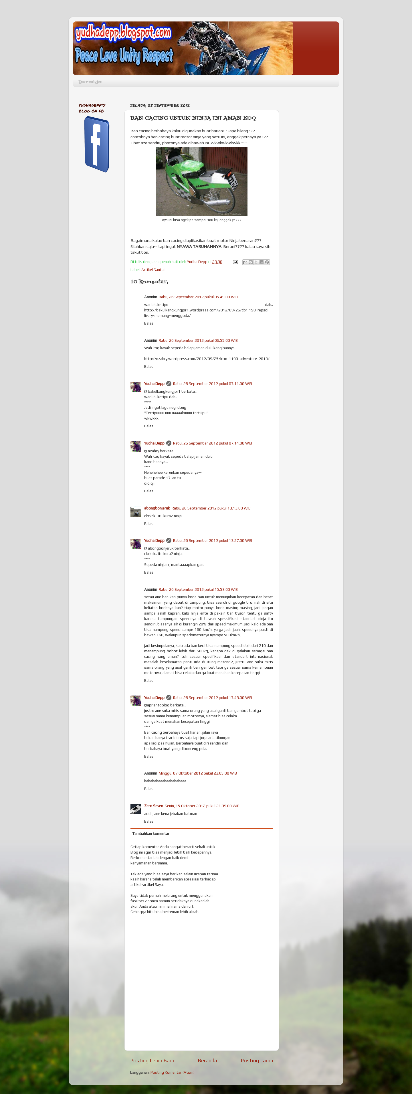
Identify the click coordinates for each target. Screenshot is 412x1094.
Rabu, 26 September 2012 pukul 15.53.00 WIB (198, 589)
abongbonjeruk (157, 508)
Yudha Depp (154, 383)
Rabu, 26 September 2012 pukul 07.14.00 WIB (212, 443)
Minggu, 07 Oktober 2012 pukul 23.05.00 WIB (198, 773)
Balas (148, 323)
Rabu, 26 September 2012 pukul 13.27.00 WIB (212, 540)
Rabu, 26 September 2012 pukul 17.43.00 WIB (212, 697)
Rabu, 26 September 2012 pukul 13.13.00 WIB (211, 508)
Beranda (90, 82)
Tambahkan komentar (150, 833)
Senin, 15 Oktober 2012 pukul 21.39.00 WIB (202, 805)
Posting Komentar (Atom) (172, 1072)
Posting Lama (257, 1060)
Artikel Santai (153, 269)
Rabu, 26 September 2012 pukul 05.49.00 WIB (198, 297)
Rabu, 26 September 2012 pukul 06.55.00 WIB (198, 340)
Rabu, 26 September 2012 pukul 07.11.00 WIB (212, 383)
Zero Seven (153, 805)
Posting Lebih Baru (152, 1060)
